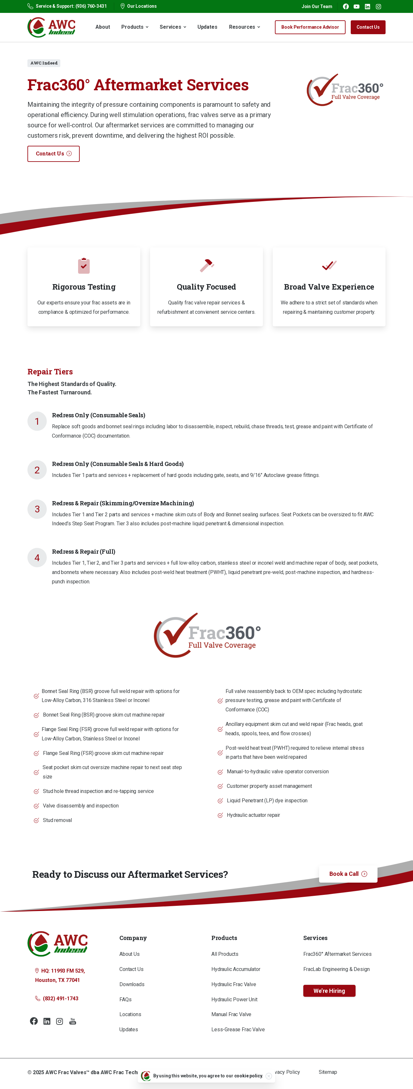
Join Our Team (317, 6)
